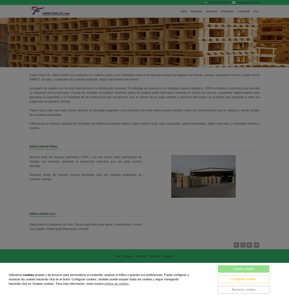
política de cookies (116, 283)
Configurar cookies (243, 279)
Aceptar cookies (243, 268)
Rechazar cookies (243, 289)
